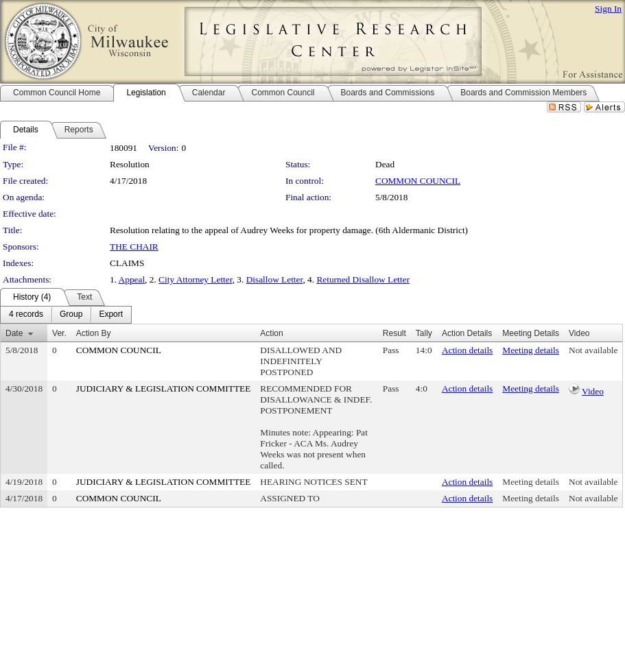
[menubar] (66, 315)
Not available (593, 350)
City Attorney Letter (195, 279)
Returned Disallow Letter (362, 279)
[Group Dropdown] (71, 315)
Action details (467, 350)
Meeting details (530, 350)
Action (271, 333)
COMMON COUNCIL (417, 181)
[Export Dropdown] (111, 315)
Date (14, 333)
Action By (93, 333)
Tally (424, 333)
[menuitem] (26, 315)
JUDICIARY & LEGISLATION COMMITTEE (163, 388)
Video (593, 391)
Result (394, 333)
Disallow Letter (274, 279)
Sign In (608, 8)
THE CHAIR (134, 246)
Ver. (59, 333)
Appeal (132, 279)
